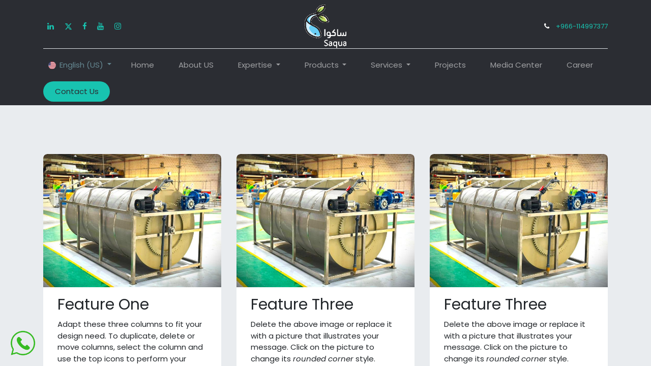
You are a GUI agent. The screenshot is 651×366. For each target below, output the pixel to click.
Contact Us (77, 91)
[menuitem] (142, 65)
